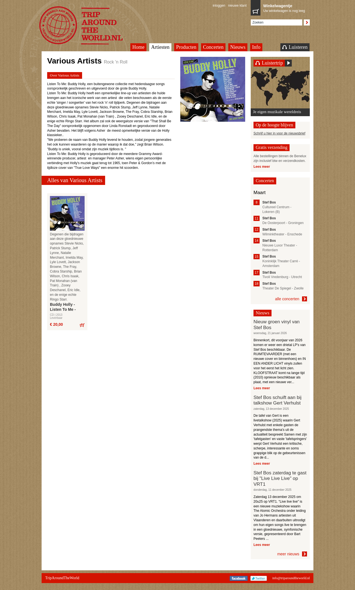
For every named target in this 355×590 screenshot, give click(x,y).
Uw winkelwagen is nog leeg (285, 8)
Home (138, 47)
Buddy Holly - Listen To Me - (63, 307)
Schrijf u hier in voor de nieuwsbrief (279, 133)
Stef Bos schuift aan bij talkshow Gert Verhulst (277, 400)
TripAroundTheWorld (87, 25)
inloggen (219, 5)
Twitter (258, 578)
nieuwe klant (237, 5)
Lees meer (261, 167)
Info (256, 47)
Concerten (213, 47)
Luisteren (295, 47)
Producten (186, 47)
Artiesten (160, 47)
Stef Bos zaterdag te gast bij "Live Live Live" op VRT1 (279, 478)
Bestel (82, 324)
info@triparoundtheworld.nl (291, 578)
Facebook (239, 578)
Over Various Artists (64, 75)
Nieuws (237, 47)
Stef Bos (269, 202)
